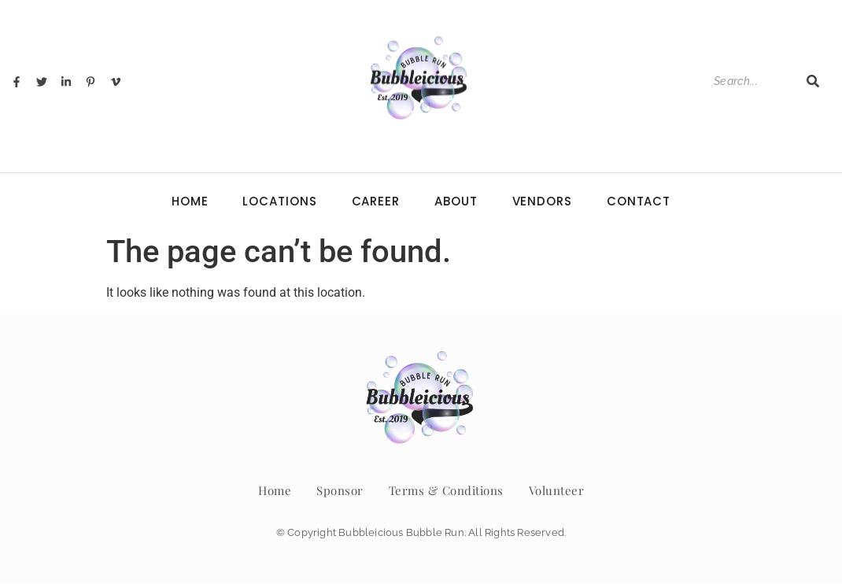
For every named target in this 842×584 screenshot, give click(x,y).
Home (190, 201)
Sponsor (340, 490)
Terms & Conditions (446, 490)
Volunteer (557, 490)
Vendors (542, 201)
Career (376, 201)
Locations (279, 201)
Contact (638, 201)
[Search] (752, 81)
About (456, 201)
